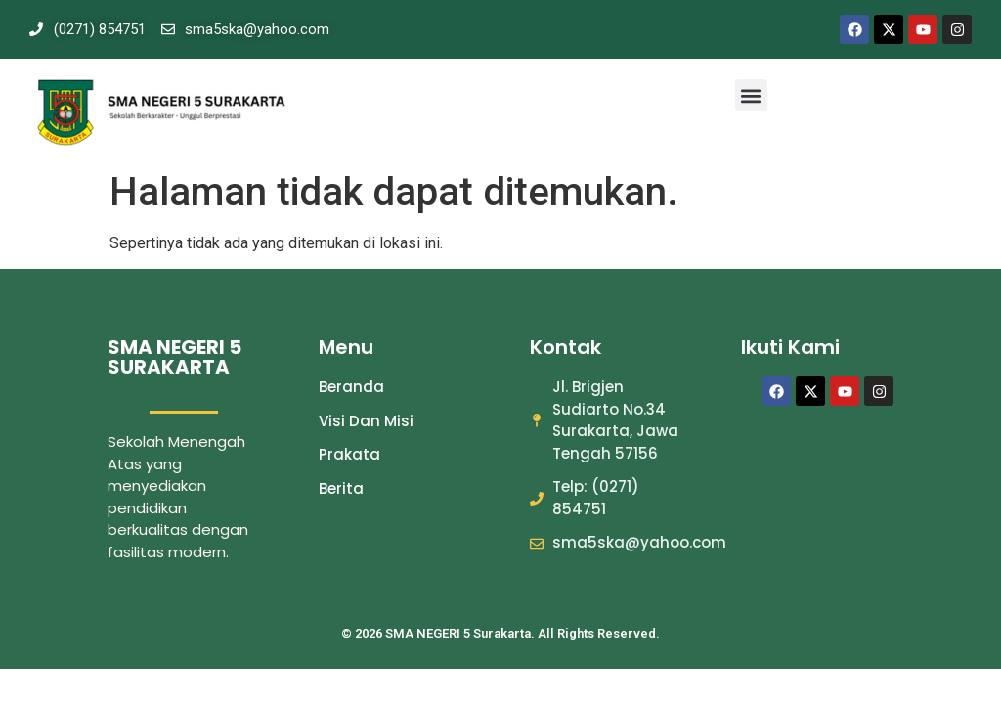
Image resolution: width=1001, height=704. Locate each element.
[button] (751, 95)
